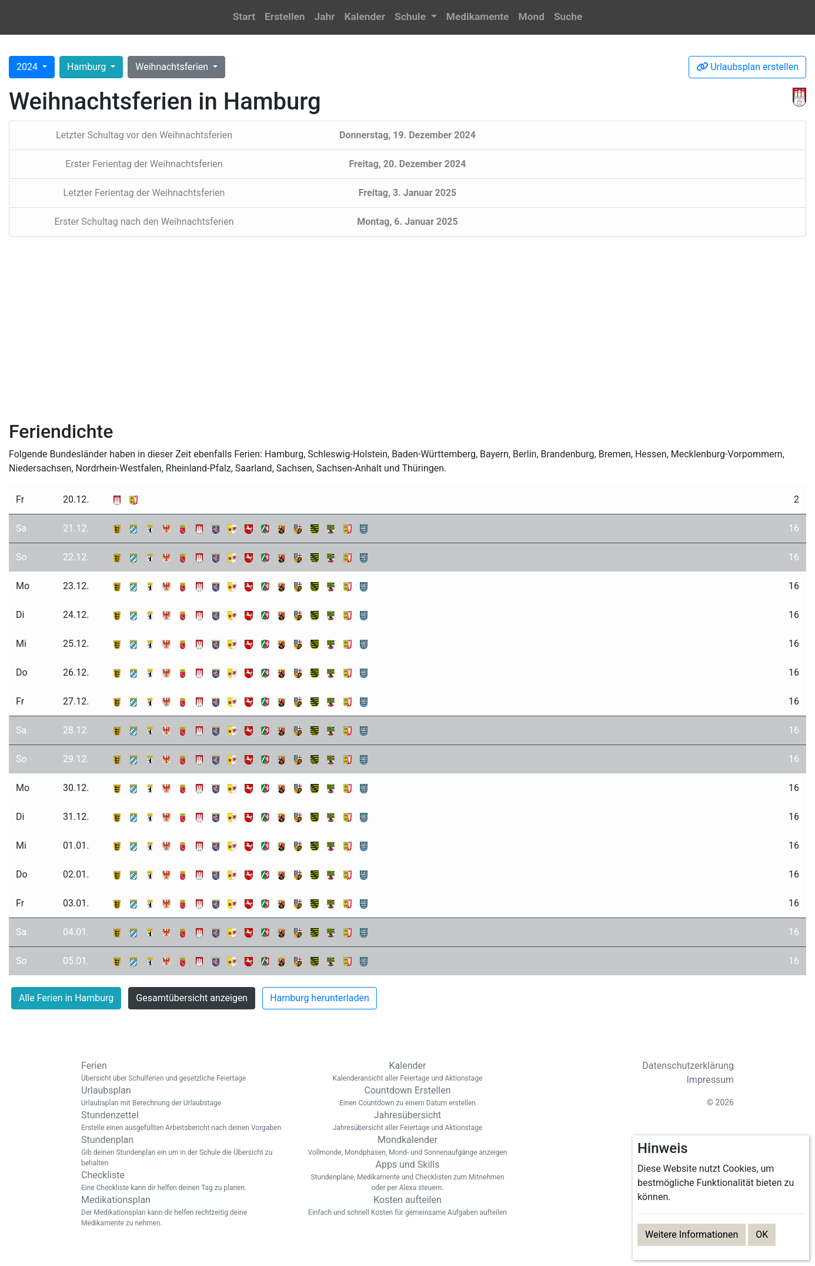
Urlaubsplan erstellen (747, 66)
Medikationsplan (184, 1211)
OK (762, 1234)
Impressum (710, 1079)
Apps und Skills (407, 1176)
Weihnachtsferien (173, 66)
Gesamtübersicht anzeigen (192, 998)
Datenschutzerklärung (688, 1065)
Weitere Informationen (691, 1234)
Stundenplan (184, 1151)
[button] (416, 17)
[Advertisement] (407, 328)
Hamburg (87, 66)
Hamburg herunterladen (319, 998)
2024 (28, 66)
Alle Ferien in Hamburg (66, 998)
